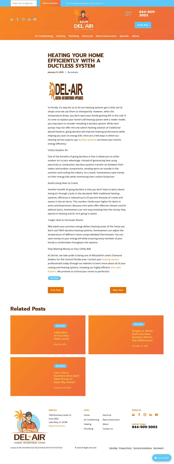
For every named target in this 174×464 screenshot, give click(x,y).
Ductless (54, 278)
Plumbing (88, 428)
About (105, 424)
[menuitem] (113, 448)
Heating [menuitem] (60, 35)
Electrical (107, 415)
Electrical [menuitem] (87, 35)
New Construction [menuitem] (106, 35)
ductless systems (87, 139)
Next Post (118, 290)
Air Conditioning (91, 419)
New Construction (111, 419)
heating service (110, 259)
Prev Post (56, 290)
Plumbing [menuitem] (74, 35)
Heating (87, 424)
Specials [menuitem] (124, 35)
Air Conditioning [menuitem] (44, 35)
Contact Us (108, 428)
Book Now (143, 24)
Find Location (50, 3)
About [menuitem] (135, 35)
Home (87, 415)
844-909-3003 (147, 13)
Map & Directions (57, 425)
